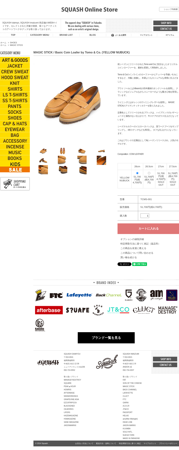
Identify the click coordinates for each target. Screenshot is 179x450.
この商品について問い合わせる (136, 253)
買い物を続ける (128, 257)
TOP (13, 35)
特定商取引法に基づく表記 (130, 443)
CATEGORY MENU (39, 35)
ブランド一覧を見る (106, 338)
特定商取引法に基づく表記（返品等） (140, 243)
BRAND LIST (66, 35)
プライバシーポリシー (168, 443)
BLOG (93, 35)
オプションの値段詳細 (132, 239)
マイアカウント (146, 35)
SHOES (13, 42)
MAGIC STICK (16, 45)
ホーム (3, 42)
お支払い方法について (84, 443)
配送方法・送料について (106, 443)
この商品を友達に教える (133, 248)
